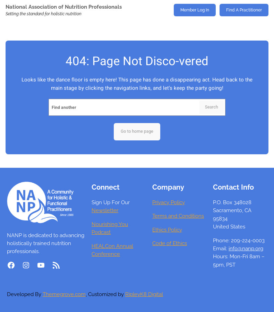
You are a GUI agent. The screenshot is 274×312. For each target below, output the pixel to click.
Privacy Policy (168, 202)
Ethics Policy (167, 230)
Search (211, 107)
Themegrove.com (64, 294)
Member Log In (194, 9)
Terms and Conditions (178, 216)
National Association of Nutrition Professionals (64, 7)
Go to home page (137, 131)
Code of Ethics (169, 243)
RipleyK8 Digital (144, 294)
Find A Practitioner (244, 9)
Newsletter (105, 210)
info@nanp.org (246, 248)
